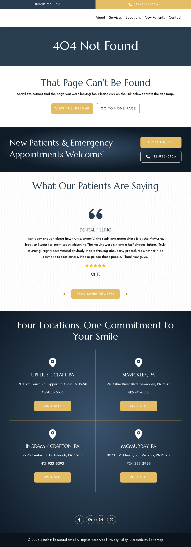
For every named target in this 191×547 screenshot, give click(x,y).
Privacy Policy (118, 540)
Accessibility (139, 540)
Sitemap (157, 540)
